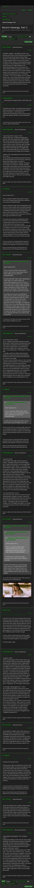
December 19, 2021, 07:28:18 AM (10, 191)
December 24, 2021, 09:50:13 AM (10, 802)
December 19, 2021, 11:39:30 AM (10, 257)
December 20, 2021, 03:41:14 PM (10, 613)
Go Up (3, 881)
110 (7, 39)
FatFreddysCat (8, 129)
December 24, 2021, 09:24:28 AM (10, 758)
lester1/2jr (6, 610)
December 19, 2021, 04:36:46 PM (10, 336)
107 (26, 37)
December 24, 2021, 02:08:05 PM (10, 832)
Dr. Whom (6, 189)
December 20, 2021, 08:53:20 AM (10, 522)
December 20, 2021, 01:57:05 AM (10, 392)
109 (3, 39)
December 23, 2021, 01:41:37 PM (10, 727)
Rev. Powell (7, 47)
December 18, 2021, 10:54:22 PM (10, 132)
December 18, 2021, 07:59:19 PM (10, 50)
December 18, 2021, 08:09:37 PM (10, 105)
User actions (28, 42)
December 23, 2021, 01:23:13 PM (10, 654)
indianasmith (7, 98)
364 (12, 39)
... (19, 37)
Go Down (4, 36)
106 (21, 37)
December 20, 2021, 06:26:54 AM (10, 455)
